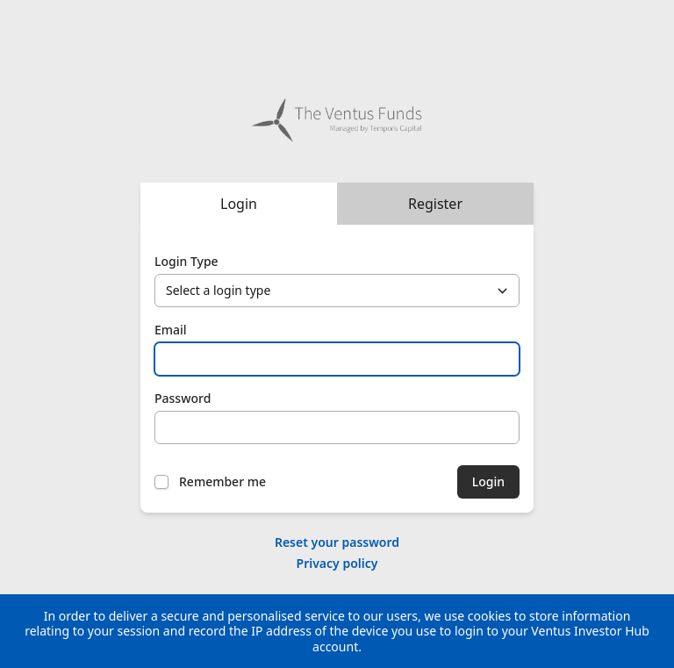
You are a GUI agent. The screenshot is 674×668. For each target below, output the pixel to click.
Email (170, 329)
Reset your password (337, 542)
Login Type (186, 261)
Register (435, 203)
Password (182, 398)
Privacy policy (337, 563)
